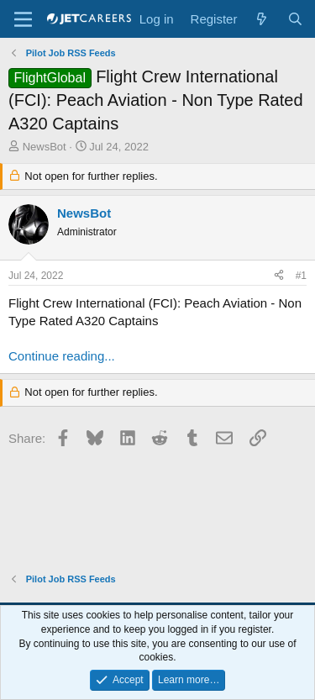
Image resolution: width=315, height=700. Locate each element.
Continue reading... (61, 356)
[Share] (279, 276)
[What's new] (261, 18)
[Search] (295, 18)
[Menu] (23, 19)
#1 (301, 276)
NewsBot (44, 146)
